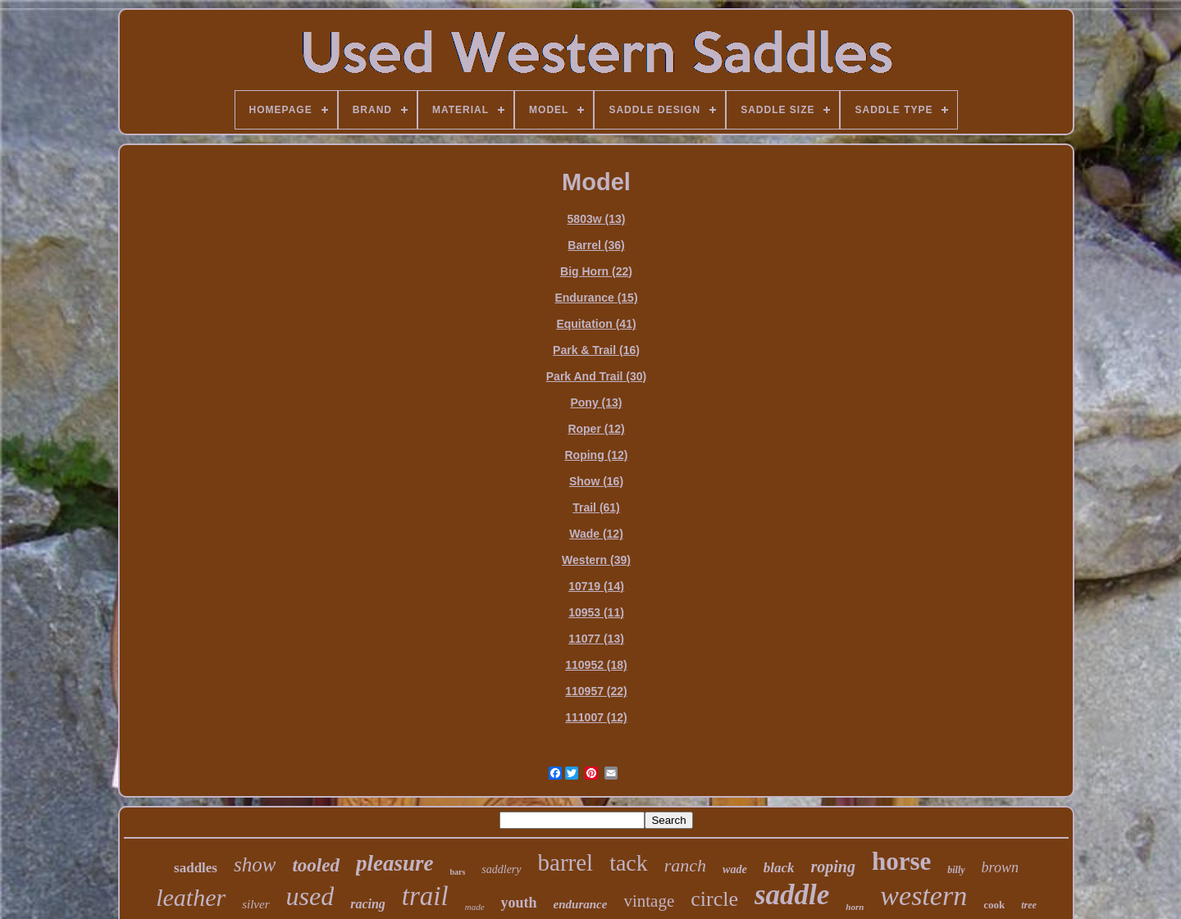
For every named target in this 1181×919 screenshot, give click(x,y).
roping (832, 867)
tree (1029, 905)
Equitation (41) (596, 323)
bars (457, 871)
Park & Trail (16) (596, 350)
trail (425, 896)
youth (519, 902)
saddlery (501, 869)
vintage (648, 901)
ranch (685, 865)
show (255, 864)
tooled (316, 865)
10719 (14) (596, 586)
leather (191, 897)
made (475, 907)
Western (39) (596, 559)
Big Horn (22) (596, 271)
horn (855, 907)
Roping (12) (596, 455)
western (923, 895)
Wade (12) (596, 533)
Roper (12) (596, 428)
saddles (195, 868)
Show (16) (596, 481)
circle (714, 899)
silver (255, 904)
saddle (792, 895)
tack (628, 863)
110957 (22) (596, 691)
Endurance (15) (595, 297)
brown (1000, 867)
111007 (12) (596, 717)
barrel (566, 862)
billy (955, 870)
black (779, 868)
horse (901, 861)
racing (367, 904)
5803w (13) (597, 218)
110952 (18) (596, 664)
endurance (581, 904)
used (310, 896)
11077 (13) (596, 638)
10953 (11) (596, 612)
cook (994, 905)
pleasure (395, 863)
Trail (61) (596, 507)
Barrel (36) (596, 245)
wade (735, 869)
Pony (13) (596, 402)
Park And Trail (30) (596, 376)
